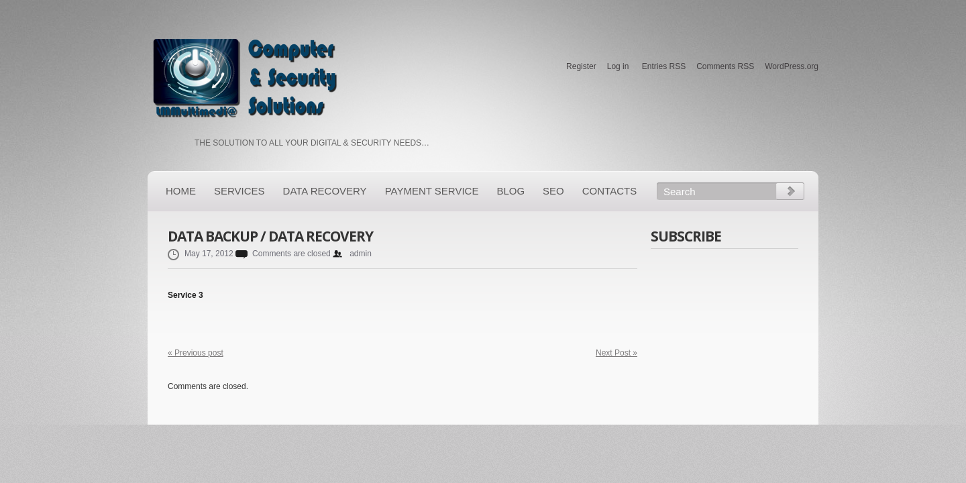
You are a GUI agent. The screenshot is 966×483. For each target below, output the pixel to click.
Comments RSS (725, 66)
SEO (553, 191)
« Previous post (195, 353)
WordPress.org (791, 66)
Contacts (609, 191)
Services (239, 191)
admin (361, 253)
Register (581, 66)
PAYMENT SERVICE (432, 191)
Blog (510, 191)
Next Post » (616, 353)
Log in (618, 66)
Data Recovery (325, 191)
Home (181, 191)
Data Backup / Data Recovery (270, 236)
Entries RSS (664, 66)
